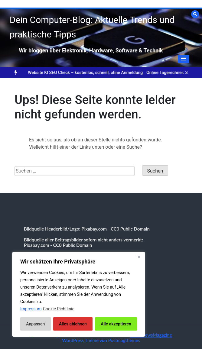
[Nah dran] (138, 256)
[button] (183, 59)
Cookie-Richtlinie (58, 308)
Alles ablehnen (73, 324)
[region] (78, 294)
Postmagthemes (124, 340)
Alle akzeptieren (116, 324)
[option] (89, 72)
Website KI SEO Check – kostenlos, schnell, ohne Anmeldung (89, 72)
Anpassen (35, 324)
